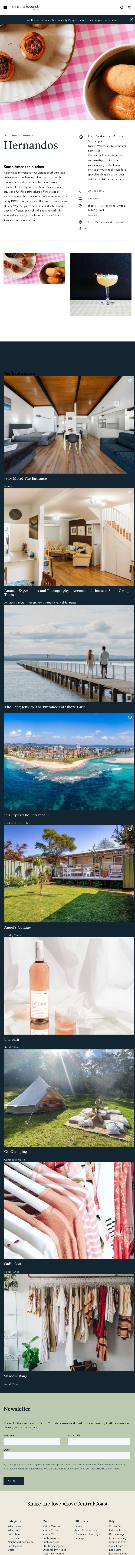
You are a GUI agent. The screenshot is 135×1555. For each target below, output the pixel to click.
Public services (51, 1542)
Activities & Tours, (14, 602)
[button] (131, 20)
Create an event (118, 1542)
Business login (117, 1534)
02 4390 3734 (96, 191)
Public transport (52, 1538)
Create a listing (117, 1538)
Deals (11, 1550)
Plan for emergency (54, 1546)
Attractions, (52, 602)
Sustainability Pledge (54, 1550)
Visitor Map (49, 1534)
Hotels (8, 486)
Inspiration (14, 1534)
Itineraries (13, 1538)
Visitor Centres (51, 1526)
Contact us (115, 1526)
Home (6, 135)
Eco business (116, 1550)
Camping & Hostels (15, 1159)
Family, (41, 602)
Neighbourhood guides (21, 1542)
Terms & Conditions (86, 1530)
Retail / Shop (11, 1047)
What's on (13, 1530)
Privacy (79, 1526)
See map (92, 215)
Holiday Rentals (68, 602)
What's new (14, 1526)
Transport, (31, 602)
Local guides (15, 1546)
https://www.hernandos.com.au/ (106, 222)
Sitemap (79, 1538)
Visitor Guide (50, 1530)
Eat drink (15, 135)
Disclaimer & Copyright (88, 1534)
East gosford (28, 135)
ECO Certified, (13, 823)
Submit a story (117, 1546)
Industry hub (116, 1530)
